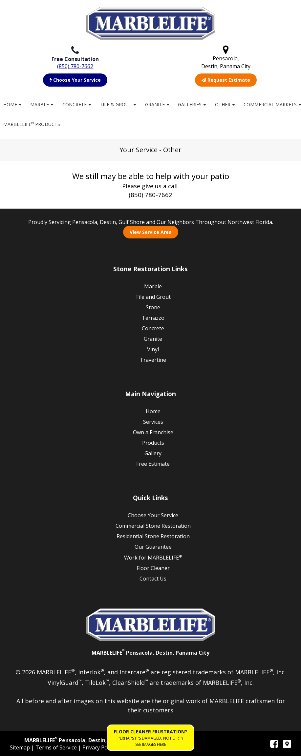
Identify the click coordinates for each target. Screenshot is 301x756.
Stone (153, 307)
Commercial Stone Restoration (153, 525)
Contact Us (153, 578)
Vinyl (153, 349)
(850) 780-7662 (75, 66)
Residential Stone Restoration (153, 536)
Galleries (190, 104)
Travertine (153, 359)
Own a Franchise (153, 432)
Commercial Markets (270, 104)
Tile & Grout (116, 104)
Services (153, 421)
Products (153, 442)
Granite (155, 104)
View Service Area (151, 232)
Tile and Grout (153, 296)
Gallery (152, 453)
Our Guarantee (153, 546)
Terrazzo (153, 317)
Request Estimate (226, 80)
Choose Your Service (75, 80)
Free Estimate (153, 463)
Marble (39, 104)
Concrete (74, 104)
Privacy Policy (99, 747)
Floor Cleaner (153, 568)
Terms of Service (56, 747)
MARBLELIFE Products (31, 124)
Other (222, 104)
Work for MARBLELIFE (153, 557)
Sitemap (20, 747)
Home (10, 104)
